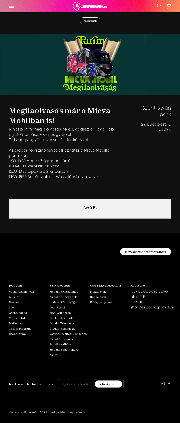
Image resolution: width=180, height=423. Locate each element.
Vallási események (21, 291)
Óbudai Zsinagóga (62, 323)
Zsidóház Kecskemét (64, 291)
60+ (11, 307)
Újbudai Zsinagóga (62, 328)
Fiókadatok (98, 291)
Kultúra (14, 297)
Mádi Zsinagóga (60, 312)
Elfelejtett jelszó (101, 302)
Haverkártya (17, 334)
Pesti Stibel (57, 307)
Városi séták (17, 318)
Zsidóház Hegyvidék (63, 297)
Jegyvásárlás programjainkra (145, 251)
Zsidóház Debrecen (63, 339)
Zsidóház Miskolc (61, 344)
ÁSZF (43, 412)
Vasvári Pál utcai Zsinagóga (68, 334)
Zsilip (53, 355)
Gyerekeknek (18, 312)
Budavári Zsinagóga (63, 302)
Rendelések (98, 297)
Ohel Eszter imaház (63, 318)
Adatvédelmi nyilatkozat (68, 412)
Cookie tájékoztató (22, 412)
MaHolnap (16, 323)
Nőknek (14, 302)
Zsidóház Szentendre (64, 349)
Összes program (20, 328)
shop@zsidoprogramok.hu (152, 307)
